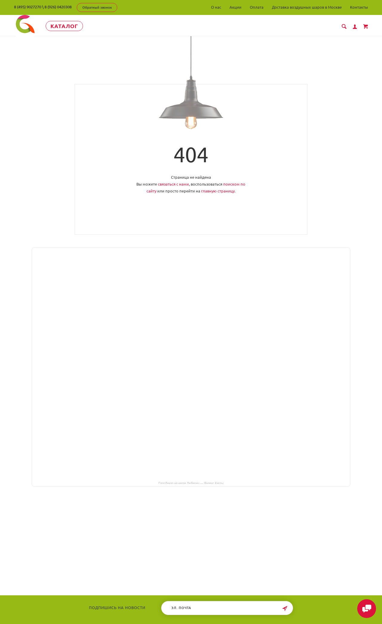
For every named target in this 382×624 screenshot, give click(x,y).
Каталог (69, 26)
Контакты (359, 7)
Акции (235, 7)
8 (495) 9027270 (27, 7)
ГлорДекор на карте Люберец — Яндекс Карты (190, 483)
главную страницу (218, 191)
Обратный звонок (97, 7)
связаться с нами (173, 184)
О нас (216, 7)
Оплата (257, 7)
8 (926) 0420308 (58, 7)
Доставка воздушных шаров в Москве (307, 7)
